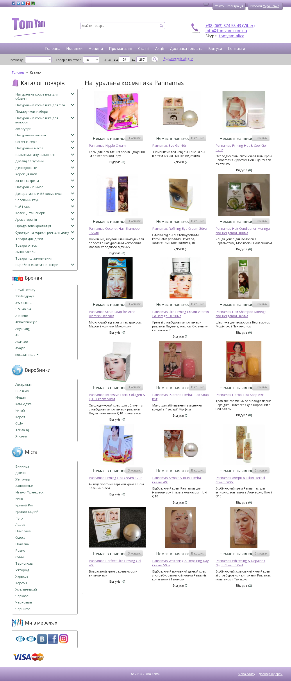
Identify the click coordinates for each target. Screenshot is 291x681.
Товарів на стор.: (68, 60)
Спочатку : (16, 60)
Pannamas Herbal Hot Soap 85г (240, 395)
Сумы (19, 557)
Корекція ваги (44, 174)
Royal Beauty (25, 290)
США (19, 423)
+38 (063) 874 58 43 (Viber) (230, 25)
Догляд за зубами (44, 161)
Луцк (19, 518)
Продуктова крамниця (44, 226)
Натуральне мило (44, 187)
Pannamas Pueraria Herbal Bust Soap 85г (180, 397)
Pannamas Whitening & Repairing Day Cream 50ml (180, 563)
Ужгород (22, 570)
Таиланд (22, 430)
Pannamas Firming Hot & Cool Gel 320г (241, 147)
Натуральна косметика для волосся (44, 120)
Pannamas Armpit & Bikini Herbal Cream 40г (177, 480)
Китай (20, 410)
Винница (22, 466)
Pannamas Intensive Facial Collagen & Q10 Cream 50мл (117, 397)
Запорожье (24, 486)
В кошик (134, 138)
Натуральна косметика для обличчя (44, 96)
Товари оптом (26, 245)
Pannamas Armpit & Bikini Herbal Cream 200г (240, 480)
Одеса (20, 537)
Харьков (21, 576)
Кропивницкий (26, 511)
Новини (96, 48)
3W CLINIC (23, 303)
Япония (21, 436)
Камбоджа (23, 404)
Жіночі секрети (44, 181)
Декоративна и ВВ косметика (44, 193)
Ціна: (107, 60)
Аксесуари (23, 129)
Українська (271, 6)
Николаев (23, 531)
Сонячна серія (44, 142)
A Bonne (21, 316)
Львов (20, 524)
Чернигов (22, 609)
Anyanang (22, 329)
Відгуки (215, 48)
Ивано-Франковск (29, 492)
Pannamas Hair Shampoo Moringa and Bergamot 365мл (241, 314)
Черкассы (22, 596)
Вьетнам (22, 391)
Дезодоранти (44, 168)
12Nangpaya (24, 296)
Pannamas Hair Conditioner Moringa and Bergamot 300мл (243, 230)
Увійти (220, 6)
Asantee (21, 342)
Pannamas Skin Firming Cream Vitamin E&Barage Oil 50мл (180, 314)
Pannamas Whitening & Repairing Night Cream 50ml (240, 563)
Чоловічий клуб (44, 200)
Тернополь (24, 563)
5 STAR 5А (23, 309)
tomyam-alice (231, 35)
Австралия (23, 384)
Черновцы (23, 602)
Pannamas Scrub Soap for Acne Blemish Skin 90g (112, 314)
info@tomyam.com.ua (226, 30)
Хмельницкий (26, 589)
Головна (52, 48)
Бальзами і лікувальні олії (44, 155)
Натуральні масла (44, 148)
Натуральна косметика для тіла (44, 105)
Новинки (74, 48)
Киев (19, 499)
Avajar (20, 348)
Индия (20, 397)
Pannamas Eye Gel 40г (169, 145)
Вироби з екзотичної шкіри (44, 265)
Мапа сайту (246, 674)
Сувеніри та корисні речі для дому (44, 232)
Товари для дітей (44, 239)
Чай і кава (44, 206)
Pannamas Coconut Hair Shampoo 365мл (114, 230)
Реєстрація (235, 6)
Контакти (236, 48)
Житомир (22, 479)
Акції (159, 48)
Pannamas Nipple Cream (107, 145)
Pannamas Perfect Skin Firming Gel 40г (115, 563)
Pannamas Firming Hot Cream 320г (115, 478)
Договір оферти (270, 674)
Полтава (22, 544)
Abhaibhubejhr (26, 322)
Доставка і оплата (186, 48)
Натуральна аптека (44, 135)
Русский (256, 6)
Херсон (21, 583)
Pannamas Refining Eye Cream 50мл (179, 228)
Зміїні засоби (25, 252)
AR (17, 335)
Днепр (20, 473)
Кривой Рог (24, 505)
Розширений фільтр (178, 58)
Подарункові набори (31, 111)
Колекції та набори (44, 213)
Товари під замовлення (33, 258)
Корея (20, 417)
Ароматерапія (44, 219)
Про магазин (120, 48)
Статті (143, 48)
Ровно (20, 550)
